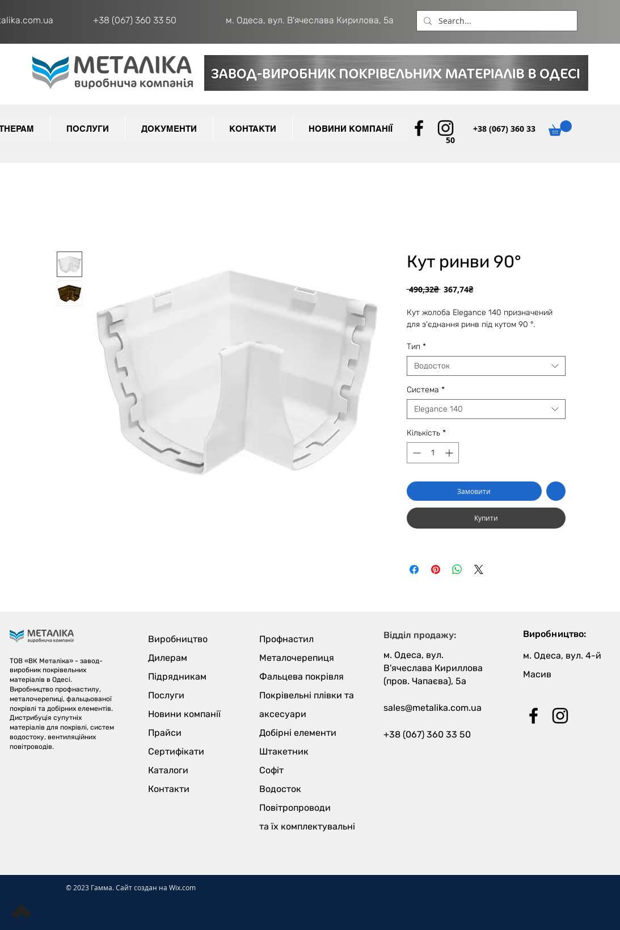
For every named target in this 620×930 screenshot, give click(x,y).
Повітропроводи (295, 807)
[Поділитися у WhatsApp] (457, 569)
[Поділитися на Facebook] (414, 569)
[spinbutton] (433, 453)
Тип (416, 346)
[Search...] (495, 21)
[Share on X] (479, 569)
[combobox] (486, 366)
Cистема (426, 390)
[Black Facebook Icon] (418, 128)
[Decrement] (415, 453)
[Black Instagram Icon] (445, 128)
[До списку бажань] (556, 491)
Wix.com (182, 887)
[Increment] (450, 453)
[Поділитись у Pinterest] (435, 569)
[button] (169, 128)
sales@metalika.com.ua (432, 707)
